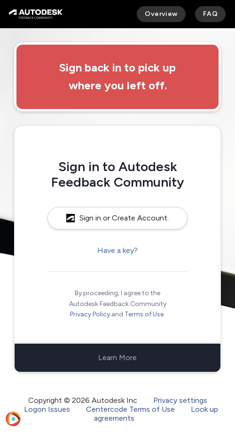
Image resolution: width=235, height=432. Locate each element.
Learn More (117, 357)
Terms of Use (144, 314)
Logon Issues (47, 409)
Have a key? (117, 250)
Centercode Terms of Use (130, 409)
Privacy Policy (90, 314)
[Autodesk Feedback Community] (35, 14)
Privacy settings (180, 400)
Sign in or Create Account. (117, 217)
